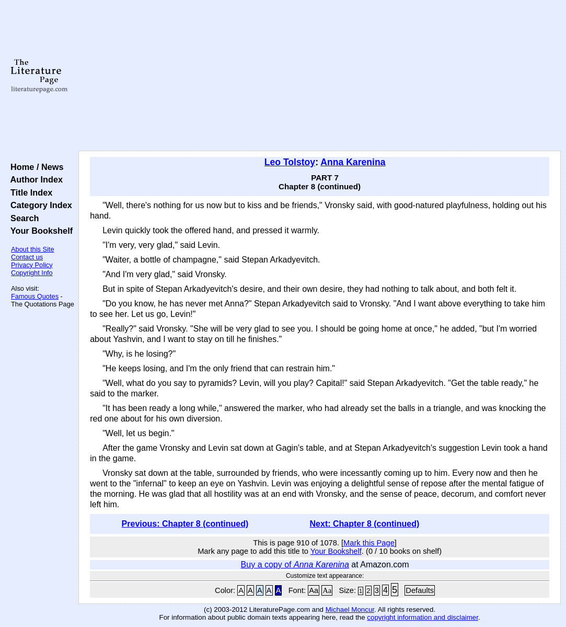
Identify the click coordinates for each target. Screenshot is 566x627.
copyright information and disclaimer (422, 617)
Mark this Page (369, 543)
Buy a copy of (295, 564)
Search (22, 218)
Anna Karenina (352, 162)
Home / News (35, 167)
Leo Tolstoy (289, 162)
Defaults (420, 590)
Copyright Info (32, 273)
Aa (313, 590)
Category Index (39, 205)
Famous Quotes (35, 296)
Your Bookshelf (39, 230)
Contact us (27, 257)
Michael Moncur (350, 609)
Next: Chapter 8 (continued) (365, 523)
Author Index (34, 179)
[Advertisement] (319, 76)
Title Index (29, 192)
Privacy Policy (32, 265)
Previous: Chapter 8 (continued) (185, 523)
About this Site (32, 249)
